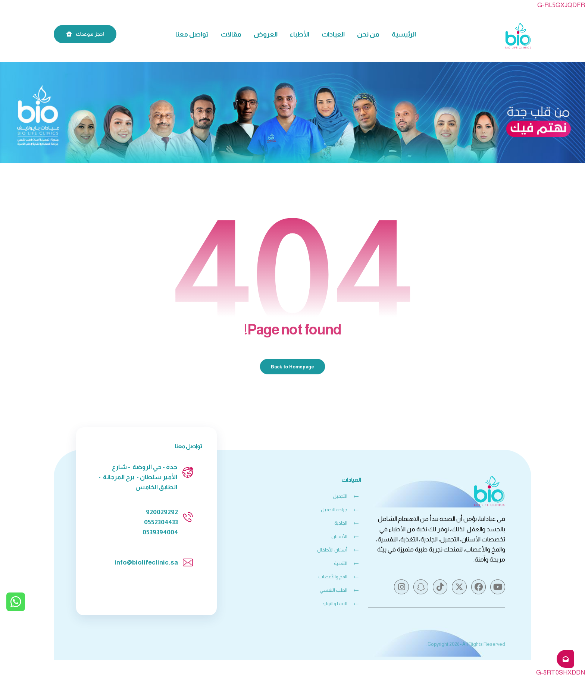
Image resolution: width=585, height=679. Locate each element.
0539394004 (160, 533)
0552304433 (161, 522)
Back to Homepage (293, 367)
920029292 (162, 512)
